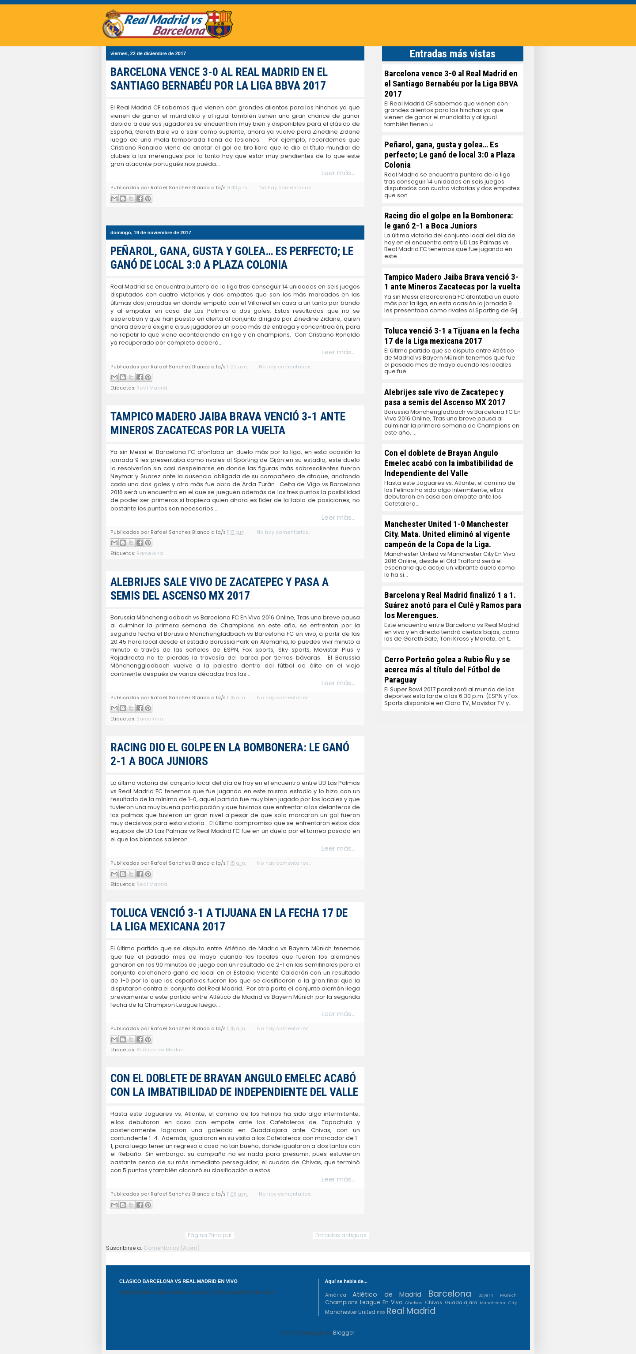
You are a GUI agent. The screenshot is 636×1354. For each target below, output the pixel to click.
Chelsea (414, 1302)
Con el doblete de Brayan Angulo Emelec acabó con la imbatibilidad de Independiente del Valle (234, 1085)
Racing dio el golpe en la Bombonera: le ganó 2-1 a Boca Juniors (448, 220)
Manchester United (350, 1312)
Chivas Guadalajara (451, 1302)
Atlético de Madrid (160, 1049)
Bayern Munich (497, 1295)
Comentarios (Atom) (172, 1248)
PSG (381, 1312)
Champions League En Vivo (364, 1302)
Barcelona (149, 553)
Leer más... (339, 172)
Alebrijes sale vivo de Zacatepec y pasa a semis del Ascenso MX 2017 (219, 588)
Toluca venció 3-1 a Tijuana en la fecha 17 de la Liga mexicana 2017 (451, 336)
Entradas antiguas (341, 1235)
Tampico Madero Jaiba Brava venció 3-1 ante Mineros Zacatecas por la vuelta (227, 423)
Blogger (343, 1332)
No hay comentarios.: (286, 187)
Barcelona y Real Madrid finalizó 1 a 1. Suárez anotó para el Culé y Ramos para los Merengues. (452, 605)
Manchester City (498, 1302)
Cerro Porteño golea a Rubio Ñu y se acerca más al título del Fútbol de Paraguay (447, 669)
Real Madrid (151, 388)
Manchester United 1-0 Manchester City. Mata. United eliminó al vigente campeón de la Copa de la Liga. (447, 534)
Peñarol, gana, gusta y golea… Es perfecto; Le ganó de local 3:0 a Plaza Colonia (231, 257)
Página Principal (209, 1235)
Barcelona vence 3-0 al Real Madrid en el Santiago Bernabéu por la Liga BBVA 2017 (219, 78)
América (335, 1295)
